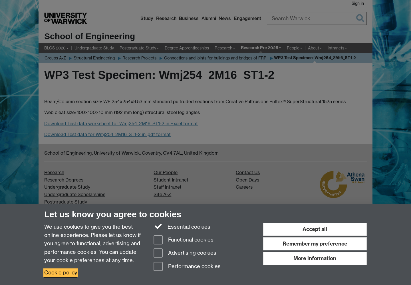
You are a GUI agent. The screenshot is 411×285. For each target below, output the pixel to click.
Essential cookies (182, 226)
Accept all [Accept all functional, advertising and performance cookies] (315, 229)
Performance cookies (187, 267)
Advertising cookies (185, 253)
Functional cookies (183, 240)
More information (314, 258)
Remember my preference (315, 243)
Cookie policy (60, 272)
